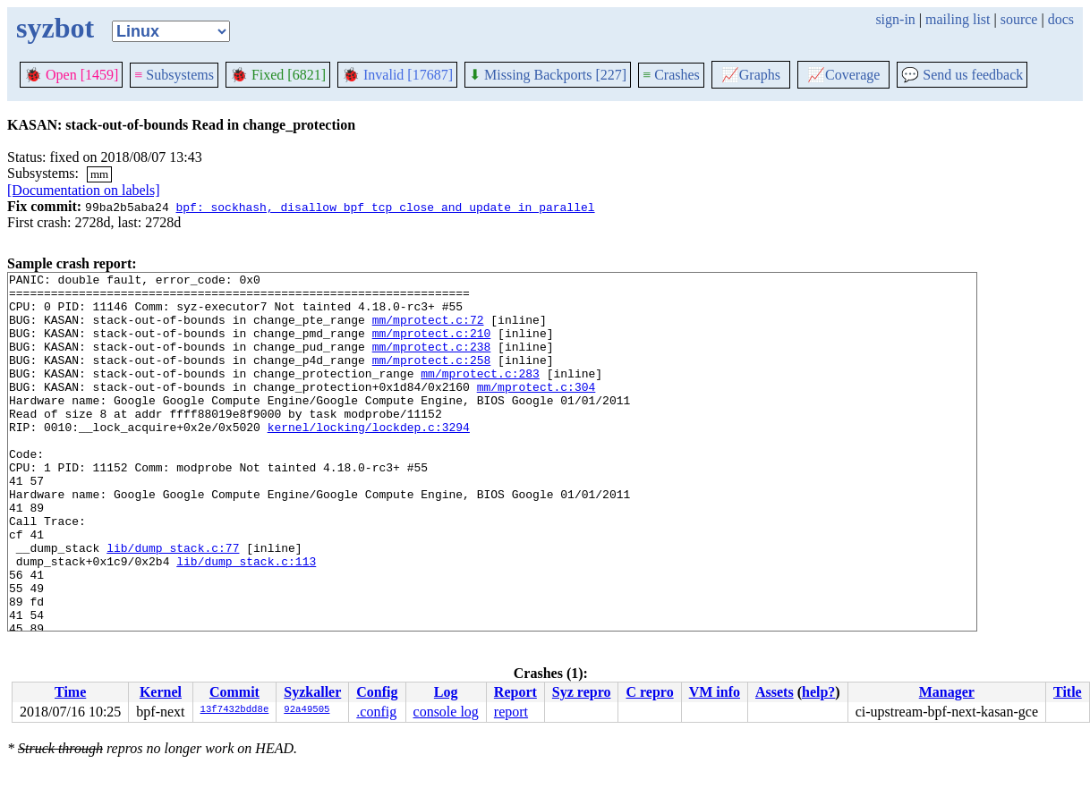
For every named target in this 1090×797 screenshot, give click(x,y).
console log (446, 711)
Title (1067, 691)
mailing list (957, 19)
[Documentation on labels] (83, 190)
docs (1061, 19)
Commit (234, 691)
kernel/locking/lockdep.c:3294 (369, 459)
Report (515, 691)
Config (376, 691)
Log (446, 691)
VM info (714, 691)
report (511, 711)
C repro (649, 691)
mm (99, 174)
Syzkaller (312, 691)
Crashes (671, 74)
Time (70, 691)
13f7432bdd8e (234, 710)
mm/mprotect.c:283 (480, 394)
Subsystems (174, 74)
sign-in (895, 19)
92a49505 (306, 710)
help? (818, 691)
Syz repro (581, 691)
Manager (947, 691)
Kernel (161, 691)
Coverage (843, 74)
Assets (774, 691)
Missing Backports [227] (547, 74)
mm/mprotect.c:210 (431, 346)
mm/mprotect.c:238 (431, 362)
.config (376, 711)
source (1019, 19)
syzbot (55, 28)
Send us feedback (962, 74)
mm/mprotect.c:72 (428, 330)
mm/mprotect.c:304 (536, 411)
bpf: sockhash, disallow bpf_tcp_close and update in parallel (384, 207)
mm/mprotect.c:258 (431, 378)
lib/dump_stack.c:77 (172, 604)
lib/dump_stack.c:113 (246, 620)
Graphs (750, 74)
